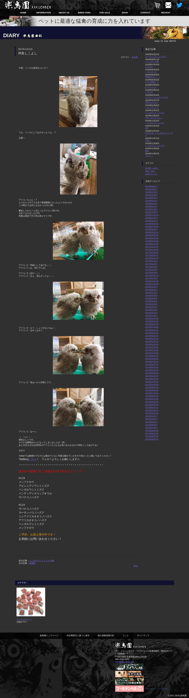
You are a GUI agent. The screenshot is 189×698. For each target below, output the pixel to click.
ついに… (149, 156)
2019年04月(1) (151, 201)
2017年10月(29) (152, 252)
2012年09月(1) (151, 422)
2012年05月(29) (152, 433)
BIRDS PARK (84, 12)
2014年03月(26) (152, 373)
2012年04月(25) (152, 436)
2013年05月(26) (152, 399)
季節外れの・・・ (153, 77)
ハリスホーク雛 (152, 62)
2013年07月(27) (152, 393)
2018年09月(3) (151, 221)
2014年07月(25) (152, 361)
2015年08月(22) (152, 324)
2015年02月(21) (152, 341)
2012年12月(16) (152, 413)
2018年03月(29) (152, 238)
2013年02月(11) (152, 407)
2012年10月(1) (151, 419)
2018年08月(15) (152, 224)
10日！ (148, 140)
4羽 (146, 128)
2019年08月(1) (151, 189)
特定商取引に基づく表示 (78, 635)
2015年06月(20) (152, 330)
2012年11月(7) (151, 416)
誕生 (147, 151)
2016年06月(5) (151, 295)
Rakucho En (151, 689)
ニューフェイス (152, 107)
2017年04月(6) (151, 270)
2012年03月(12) (152, 439)
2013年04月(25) (152, 402)
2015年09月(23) (152, 321)
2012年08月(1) (151, 425)
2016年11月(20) (152, 284)
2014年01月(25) (152, 379)
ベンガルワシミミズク (154, 113)
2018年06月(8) (151, 229)
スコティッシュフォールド (156, 97)
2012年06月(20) (152, 430)
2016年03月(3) (151, 304)
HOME (23, 12)
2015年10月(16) (152, 318)
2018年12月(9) (151, 212)
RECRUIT (165, 12)
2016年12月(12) (152, 281)
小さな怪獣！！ (152, 82)
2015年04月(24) (152, 336)
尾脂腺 (32, 563)
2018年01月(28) (152, 244)
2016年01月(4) (151, 310)
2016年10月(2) (151, 287)
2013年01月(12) (152, 410)
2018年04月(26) (152, 235)
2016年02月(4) (151, 307)
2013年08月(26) (152, 390)
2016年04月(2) (151, 301)
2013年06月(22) (152, 396)
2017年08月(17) (152, 258)
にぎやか (149, 92)
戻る (136, 566)
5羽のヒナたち (151, 102)
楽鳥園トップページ (49, 635)
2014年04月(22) (152, 370)
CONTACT (145, 12)
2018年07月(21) (152, 226)
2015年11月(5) (151, 315)
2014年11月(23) (152, 350)
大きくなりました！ (153, 118)
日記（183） (150, 171)
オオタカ (149, 67)
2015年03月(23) (152, 339)
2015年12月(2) (151, 313)
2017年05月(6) (151, 267)
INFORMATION (43, 12)
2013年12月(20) (152, 382)
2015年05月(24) (152, 333)
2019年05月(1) (151, 198)
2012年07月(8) (151, 428)
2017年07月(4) (151, 261)
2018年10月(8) (151, 218)
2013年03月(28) (152, 404)
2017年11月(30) (152, 249)
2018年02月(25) (152, 241)
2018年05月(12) (152, 232)
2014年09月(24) (152, 356)
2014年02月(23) (152, 376)
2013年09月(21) (152, 387)
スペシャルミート (24, 619)
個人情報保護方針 (106, 635)
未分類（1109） (152, 168)
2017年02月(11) (152, 275)
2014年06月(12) (152, 364)
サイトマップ (143, 635)
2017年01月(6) (151, 278)
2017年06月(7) (151, 264)
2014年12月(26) (152, 347)
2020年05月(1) (151, 186)
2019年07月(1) (151, 192)
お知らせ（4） (151, 174)
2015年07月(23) (152, 327)
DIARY (125, 12)
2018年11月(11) (152, 215)
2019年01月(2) (151, 209)
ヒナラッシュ (151, 87)
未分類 (135, 57)
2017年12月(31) (152, 247)
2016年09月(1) (151, 290)
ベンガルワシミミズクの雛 (41, 560)
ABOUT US (64, 12)
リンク (125, 635)
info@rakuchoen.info (124, 662)
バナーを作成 (162, 689)
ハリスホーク (151, 72)
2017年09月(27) (152, 255)
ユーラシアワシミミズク (155, 56)
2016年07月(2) (151, 292)
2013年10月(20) (152, 384)
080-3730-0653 (122, 659)
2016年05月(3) (151, 298)
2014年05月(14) (152, 367)
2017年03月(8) (151, 272)
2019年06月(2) (151, 195)
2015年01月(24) (152, 344)
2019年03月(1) (151, 203)
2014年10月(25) (152, 353)
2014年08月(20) (152, 359)
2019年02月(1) (151, 206)
